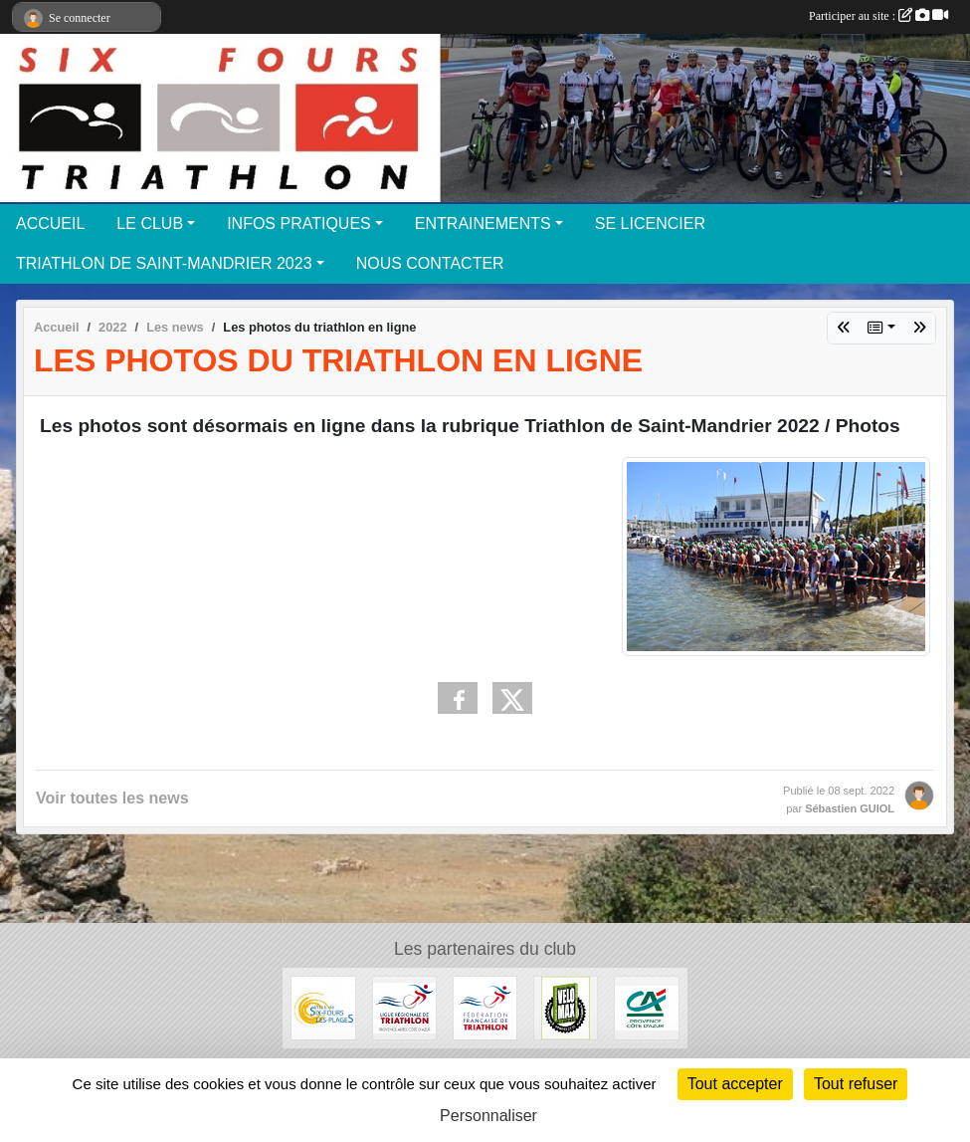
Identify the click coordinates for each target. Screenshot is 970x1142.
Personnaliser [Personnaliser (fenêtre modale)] (488, 1115)
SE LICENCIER (650, 223)
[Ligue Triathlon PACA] (404, 1007)
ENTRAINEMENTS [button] (483, 223)
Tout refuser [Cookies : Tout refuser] (855, 1083)
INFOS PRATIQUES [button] (299, 223)
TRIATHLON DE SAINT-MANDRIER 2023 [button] (164, 263)
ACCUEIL (50, 223)
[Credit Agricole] (646, 1007)
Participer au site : (878, 16)
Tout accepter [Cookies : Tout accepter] (735, 1083)
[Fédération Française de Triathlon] (485, 1007)
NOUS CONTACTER (430, 263)
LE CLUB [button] (149, 223)
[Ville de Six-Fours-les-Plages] (323, 1007)
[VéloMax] (565, 1007)
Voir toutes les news (112, 798)
